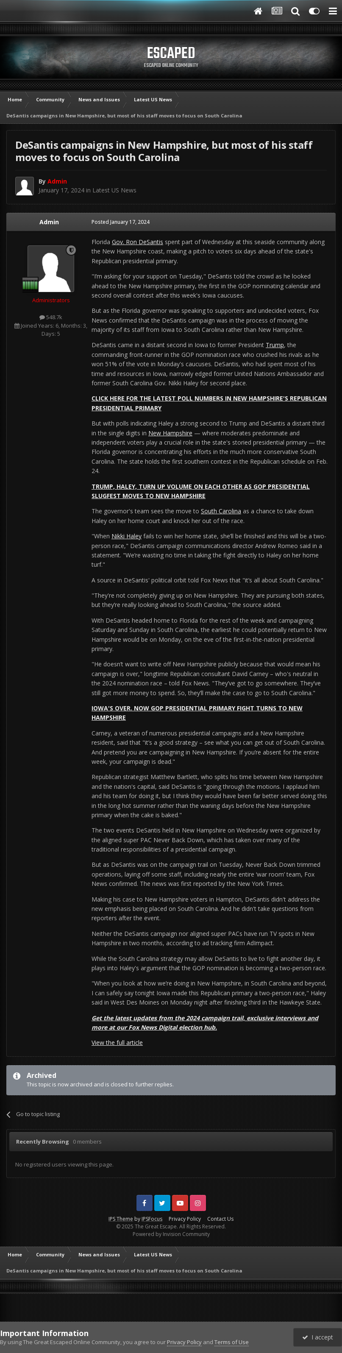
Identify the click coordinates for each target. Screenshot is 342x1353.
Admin (49, 222)
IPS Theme (120, 1218)
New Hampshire (170, 433)
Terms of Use (231, 1342)
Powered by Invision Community (171, 1234)
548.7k (50, 317)
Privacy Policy (185, 1218)
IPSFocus (152, 1218)
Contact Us (220, 1218)
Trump (275, 345)
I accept (317, 1337)
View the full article (117, 1042)
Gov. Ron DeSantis (137, 242)
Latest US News (114, 190)
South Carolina (221, 511)
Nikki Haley (126, 536)
